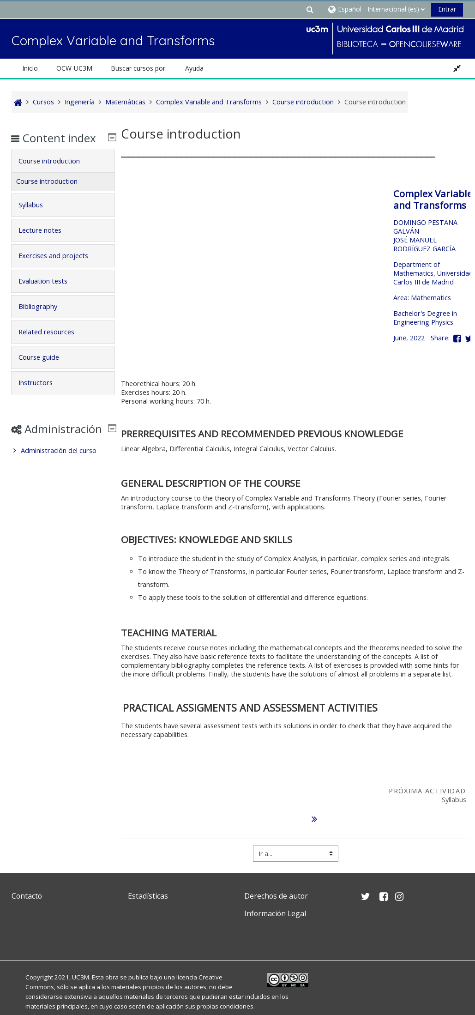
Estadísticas (148, 872)
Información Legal (275, 890)
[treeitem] (63, 477)
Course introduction (55, 174)
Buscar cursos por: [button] (139, 68)
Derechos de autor (276, 872)
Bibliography (44, 319)
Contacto (27, 872)
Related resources (53, 345)
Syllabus (37, 218)
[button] (310, 9)
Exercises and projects (60, 269)
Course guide (45, 370)
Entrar (447, 9)
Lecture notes (46, 243)
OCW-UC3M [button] (74, 68)
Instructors (42, 396)
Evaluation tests (49, 294)
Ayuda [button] (194, 68)
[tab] (63, 174)
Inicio (30, 68)
